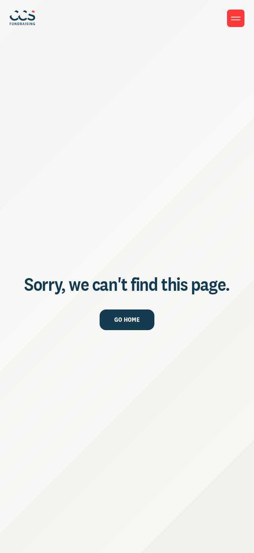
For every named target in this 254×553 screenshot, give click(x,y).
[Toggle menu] (235, 18)
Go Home (127, 319)
